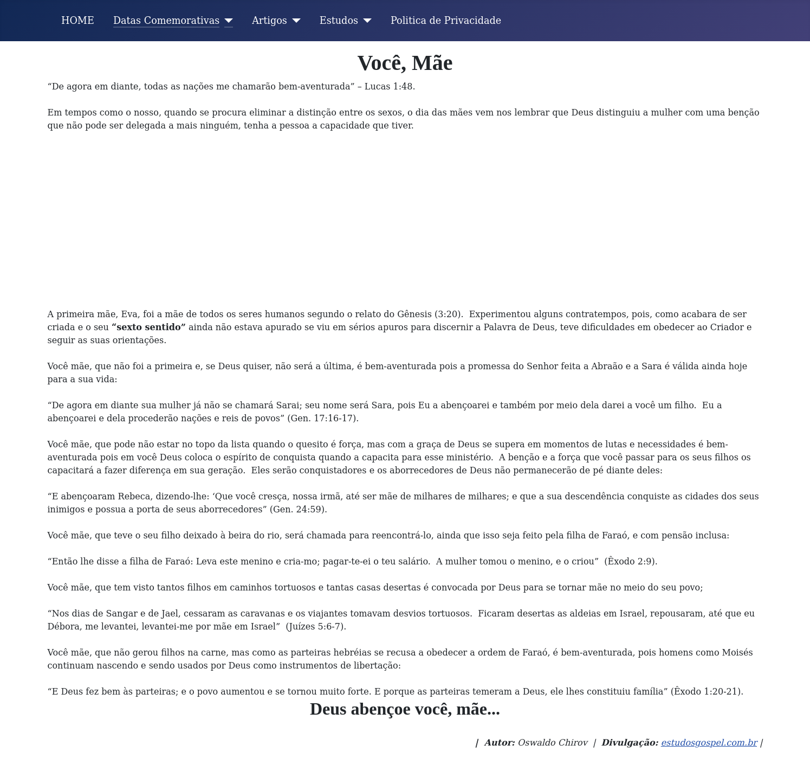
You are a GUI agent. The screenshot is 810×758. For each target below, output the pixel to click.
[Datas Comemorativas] (226, 21)
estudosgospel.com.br (709, 742)
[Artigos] (294, 21)
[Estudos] (365, 21)
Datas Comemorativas (166, 20)
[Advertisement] (405, 227)
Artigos (269, 20)
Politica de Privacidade (446, 20)
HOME (77, 20)
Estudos (339, 20)
